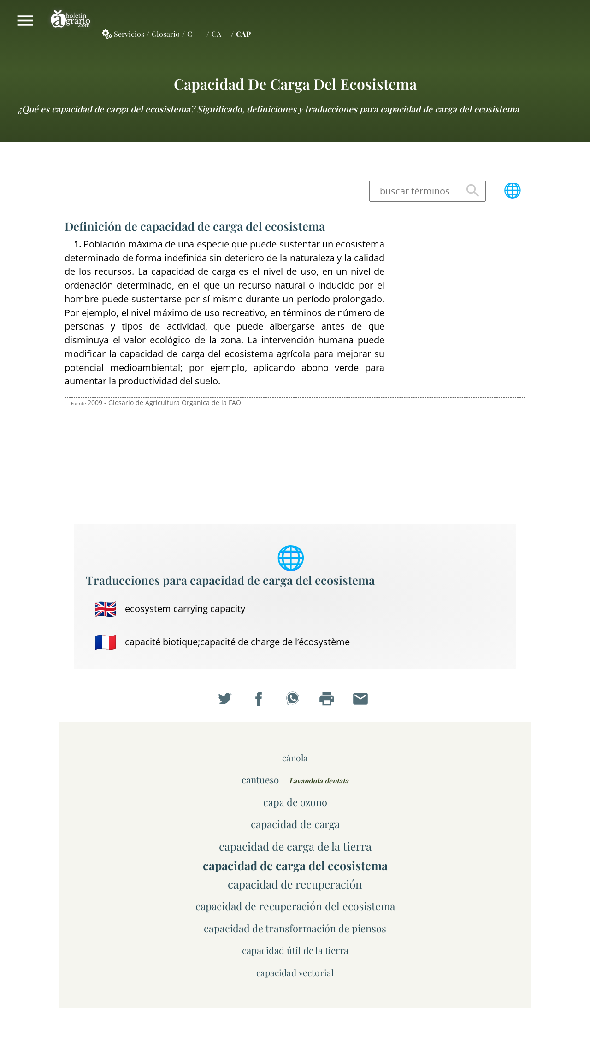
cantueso (260, 779)
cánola (295, 758)
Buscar (472, 191)
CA (216, 34)
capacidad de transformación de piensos (295, 928)
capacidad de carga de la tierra (295, 846)
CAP (243, 34)
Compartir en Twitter (227, 701)
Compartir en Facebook (261, 701)
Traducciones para (230, 580)
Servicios (129, 34)
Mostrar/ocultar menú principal (25, 20)
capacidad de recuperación (295, 884)
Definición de (195, 226)
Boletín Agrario (70, 20)
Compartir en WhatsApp (295, 701)
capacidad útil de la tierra (295, 950)
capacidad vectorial (295, 972)
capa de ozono (295, 801)
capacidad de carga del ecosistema (295, 84)
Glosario (166, 34)
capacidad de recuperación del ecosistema (295, 906)
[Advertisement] (460, 375)
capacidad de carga (295, 824)
